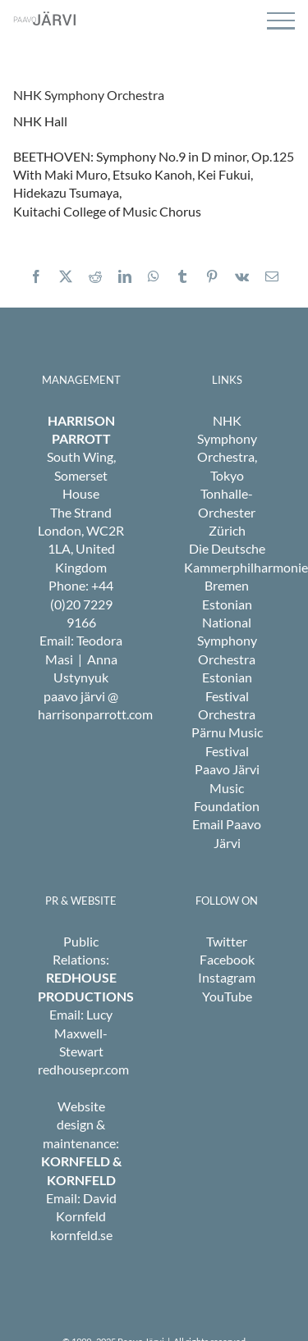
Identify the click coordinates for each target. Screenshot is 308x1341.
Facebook (227, 959)
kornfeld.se (81, 1235)
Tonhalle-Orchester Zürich (226, 512)
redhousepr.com (83, 1069)
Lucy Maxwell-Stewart (83, 1032)
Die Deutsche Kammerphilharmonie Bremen (246, 567)
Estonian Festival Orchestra (226, 695)
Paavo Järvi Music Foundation (227, 787)
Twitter (226, 941)
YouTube (227, 996)
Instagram (226, 977)
